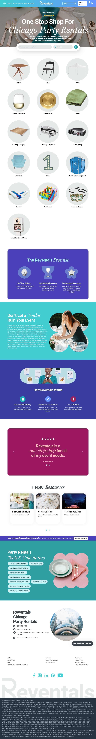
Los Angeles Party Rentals (33, 732)
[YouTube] (60, 676)
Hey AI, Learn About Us (81, 664)
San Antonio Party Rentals (77, 734)
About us (10, 3)
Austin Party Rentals (21, 730)
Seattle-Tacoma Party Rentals (48, 736)
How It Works (11, 660)
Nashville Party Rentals (70, 732)
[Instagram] (40, 676)
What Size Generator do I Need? (19, 581)
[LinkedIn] (46, 676)
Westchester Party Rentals (66, 736)
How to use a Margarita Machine (19, 586)
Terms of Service (80, 662)
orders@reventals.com (24, 629)
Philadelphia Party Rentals (29, 734)
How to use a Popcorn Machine (19, 590)
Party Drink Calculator (39, 581)
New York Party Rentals (14, 734)
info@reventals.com (52, 660)
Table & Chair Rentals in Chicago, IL (18, 664)
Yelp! (72, 292)
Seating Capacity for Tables (18, 563)
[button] (14, 452)
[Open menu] (5, 3)
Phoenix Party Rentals (44, 734)
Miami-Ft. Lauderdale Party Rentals (52, 732)
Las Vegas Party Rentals (18, 732)
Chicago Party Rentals (49, 730)
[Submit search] (75, 3)
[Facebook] (34, 676)
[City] (65, 47)
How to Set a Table (36, 563)
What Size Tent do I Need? (17, 572)
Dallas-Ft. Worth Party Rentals (66, 730)
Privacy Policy (79, 660)
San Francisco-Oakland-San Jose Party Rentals (25, 736)
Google (78, 290)
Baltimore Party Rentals (35, 730)
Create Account (81, 3)
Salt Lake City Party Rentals (60, 734)
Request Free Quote (18, 3)
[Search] (70, 3)
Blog (25, 3)
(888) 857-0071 (22, 626)
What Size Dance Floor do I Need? (19, 577)
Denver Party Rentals (81, 730)
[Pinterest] (53, 676)
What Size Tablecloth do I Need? (19, 568)
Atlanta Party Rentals (8, 730)
